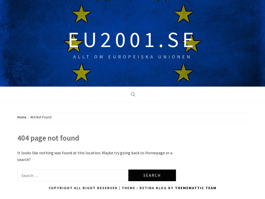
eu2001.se (132, 39)
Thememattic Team (196, 188)
